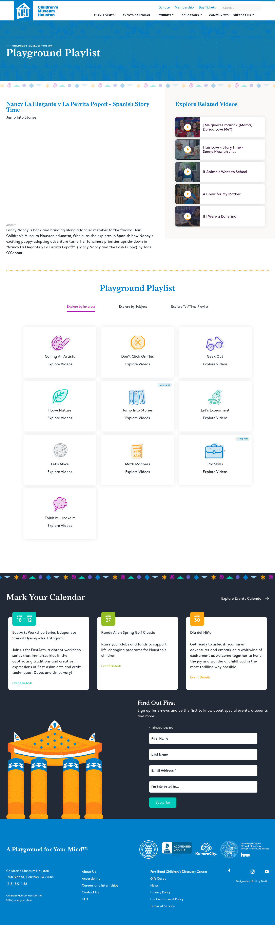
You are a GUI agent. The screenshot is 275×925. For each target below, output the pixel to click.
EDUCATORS (190, 15)
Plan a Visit (103, 15)
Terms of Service (162, 906)
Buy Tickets (207, 7)
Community (218, 15)
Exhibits (165, 15)
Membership (184, 7)
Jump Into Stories (21, 117)
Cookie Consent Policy (166, 899)
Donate (164, 7)
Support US (242, 15)
